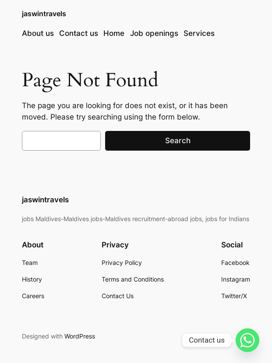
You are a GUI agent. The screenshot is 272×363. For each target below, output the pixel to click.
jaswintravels (44, 14)
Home (113, 33)
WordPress (79, 336)
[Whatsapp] (247, 340)
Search (178, 140)
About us (38, 33)
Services (199, 33)
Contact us (78, 33)
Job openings (154, 33)
